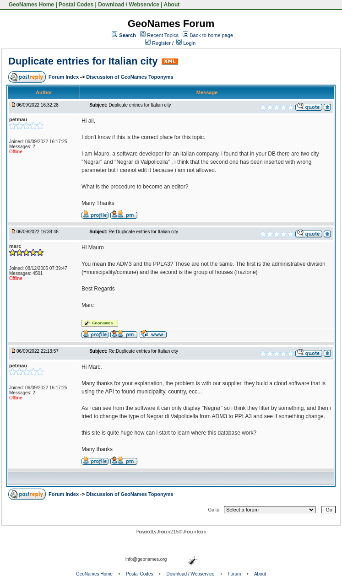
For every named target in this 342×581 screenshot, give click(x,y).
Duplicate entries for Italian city (82, 61)
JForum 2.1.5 (168, 531)
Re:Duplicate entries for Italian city (143, 231)
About (172, 4)
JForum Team (194, 531)
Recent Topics (163, 35)
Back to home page (211, 35)
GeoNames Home (30, 4)
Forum (234, 573)
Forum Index (64, 77)
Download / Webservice (128, 4)
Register (158, 43)
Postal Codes (76, 4)
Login (185, 43)
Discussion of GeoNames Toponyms (130, 77)
